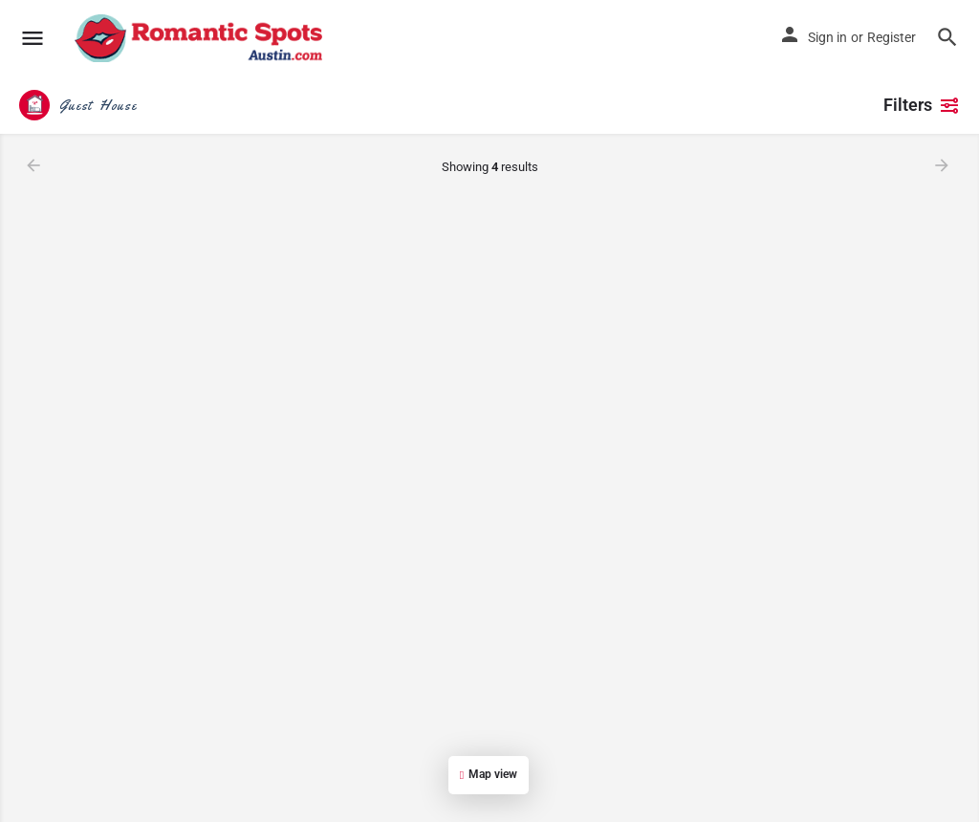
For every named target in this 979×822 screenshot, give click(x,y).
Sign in (827, 37)
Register (891, 37)
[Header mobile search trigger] (947, 37)
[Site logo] (201, 38)
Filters (921, 105)
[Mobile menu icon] (32, 38)
